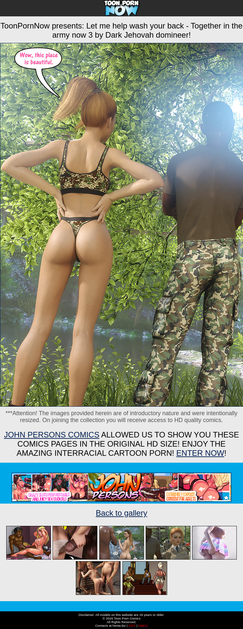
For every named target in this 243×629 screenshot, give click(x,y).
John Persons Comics (51, 434)
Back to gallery (121, 513)
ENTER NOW (200, 453)
